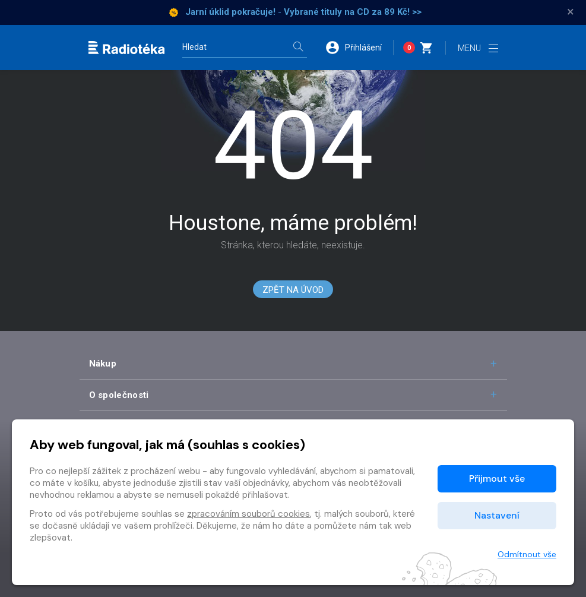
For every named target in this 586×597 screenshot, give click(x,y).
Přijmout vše (497, 478)
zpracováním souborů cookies (248, 514)
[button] (359, 47)
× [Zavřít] (570, 11)
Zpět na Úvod (293, 290)
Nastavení (497, 515)
